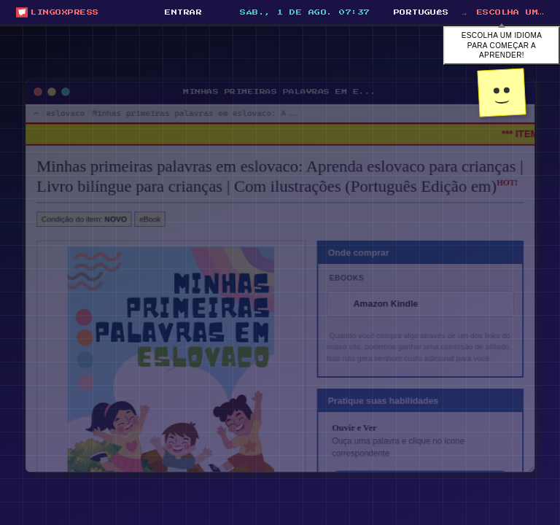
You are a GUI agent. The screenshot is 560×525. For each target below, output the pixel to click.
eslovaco (52, 103)
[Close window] (24, 81)
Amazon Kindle (391, 305)
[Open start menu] (57, 12)
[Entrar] (182, 12)
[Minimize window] (38, 81)
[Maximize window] (53, 81)
